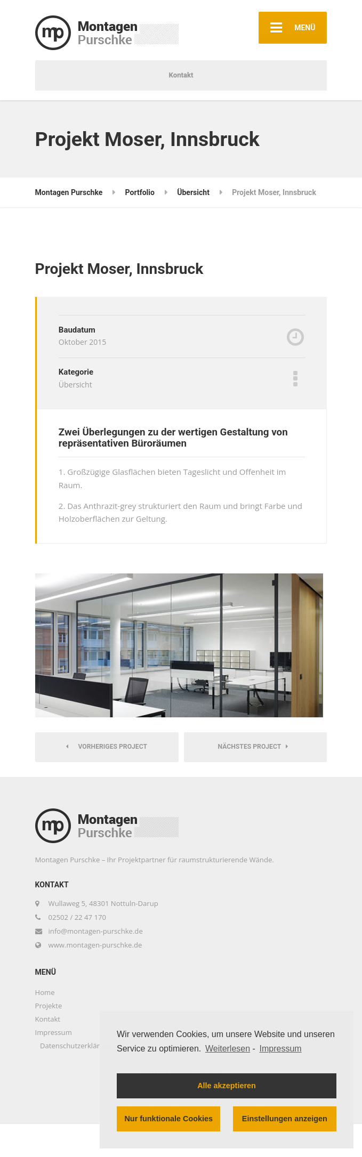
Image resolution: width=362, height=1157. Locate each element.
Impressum (53, 1032)
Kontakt (181, 75)
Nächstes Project (253, 746)
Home (45, 992)
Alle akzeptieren (226, 1085)
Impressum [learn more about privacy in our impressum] (281, 1048)
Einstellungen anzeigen (284, 1118)
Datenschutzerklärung (76, 1045)
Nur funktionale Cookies (168, 1118)
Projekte (48, 1005)
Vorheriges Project (106, 746)
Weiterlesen (227, 1048)
